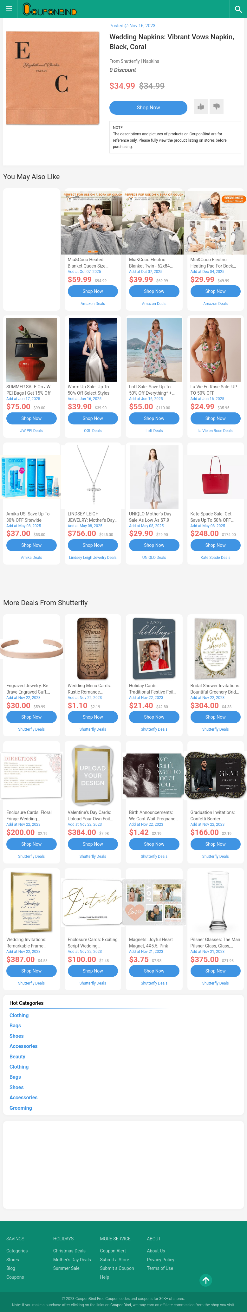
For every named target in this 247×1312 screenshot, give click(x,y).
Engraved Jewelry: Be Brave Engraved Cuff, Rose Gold (27, 692)
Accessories (23, 1046)
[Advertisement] (31, 248)
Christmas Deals (69, 1250)
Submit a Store (114, 1259)
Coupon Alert (113, 1250)
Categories (17, 1250)
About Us (156, 1250)
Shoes (17, 1036)
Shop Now (148, 108)
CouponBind (120, 1305)
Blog (10, 1268)
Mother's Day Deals (72, 1259)
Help (104, 1277)
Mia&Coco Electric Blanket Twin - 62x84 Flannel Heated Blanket (151, 266)
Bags (15, 1026)
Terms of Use (160, 1268)
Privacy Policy (160, 1259)
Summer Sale (66, 1268)
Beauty (17, 1057)
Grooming (21, 1108)
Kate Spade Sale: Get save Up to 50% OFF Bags (211, 520)
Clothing (19, 1015)
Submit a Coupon (117, 1268)
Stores (12, 1259)
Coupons (15, 1277)
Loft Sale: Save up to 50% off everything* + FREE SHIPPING (150, 393)
